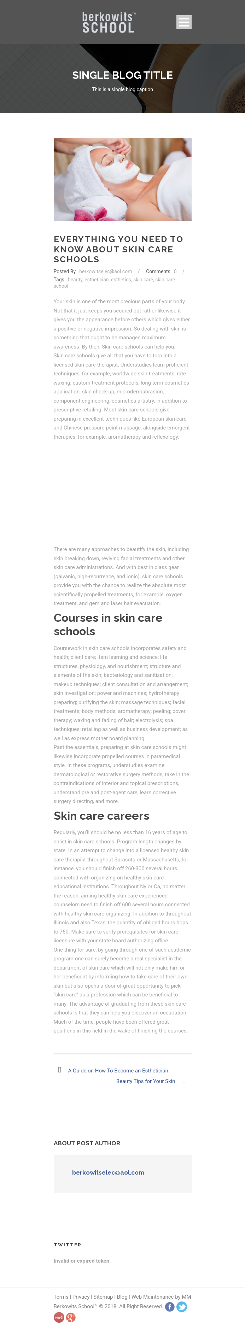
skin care (143, 279)
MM (186, 1297)
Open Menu (184, 22)
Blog (122, 1297)
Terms (61, 1297)
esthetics (121, 279)
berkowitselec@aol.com (105, 271)
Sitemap (103, 1297)
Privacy (81, 1297)
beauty (75, 279)
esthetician (96, 279)
